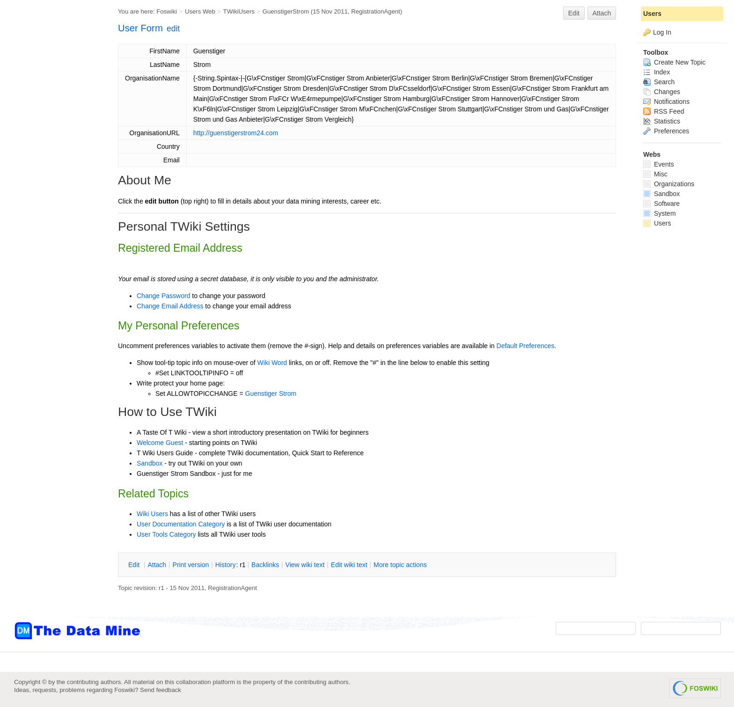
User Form (140, 28)
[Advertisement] (51, 188)
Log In (662, 32)
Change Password (163, 295)
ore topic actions (400, 565)
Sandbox (149, 463)
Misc (655, 174)
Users (652, 13)
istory (225, 565)
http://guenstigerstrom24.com (235, 133)
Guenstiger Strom (271, 393)
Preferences (666, 131)
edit (173, 28)
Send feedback (160, 689)
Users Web (200, 11)
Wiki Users (152, 513)
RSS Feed (663, 111)
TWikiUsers (239, 11)
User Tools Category (166, 534)
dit (134, 565)
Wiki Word (272, 362)
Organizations (668, 184)
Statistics (661, 121)
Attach (602, 13)
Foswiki (166, 11)
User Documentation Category (181, 524)
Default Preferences (526, 346)
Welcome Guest (160, 442)
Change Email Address (170, 306)
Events (658, 164)
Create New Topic (674, 62)
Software (661, 203)
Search (659, 82)
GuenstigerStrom (286, 11)
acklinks (265, 565)
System (659, 213)
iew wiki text (305, 565)
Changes (661, 91)
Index (656, 72)
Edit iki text (349, 565)
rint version (191, 565)
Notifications (666, 101)
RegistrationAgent (375, 11)
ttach (156, 565)
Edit (574, 13)
